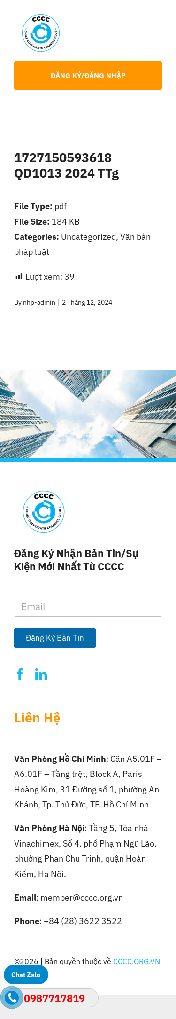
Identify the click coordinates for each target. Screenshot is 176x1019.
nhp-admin (39, 302)
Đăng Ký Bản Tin (55, 638)
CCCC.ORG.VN (136, 961)
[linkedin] (41, 674)
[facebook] (20, 674)
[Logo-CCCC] (41, 18)
